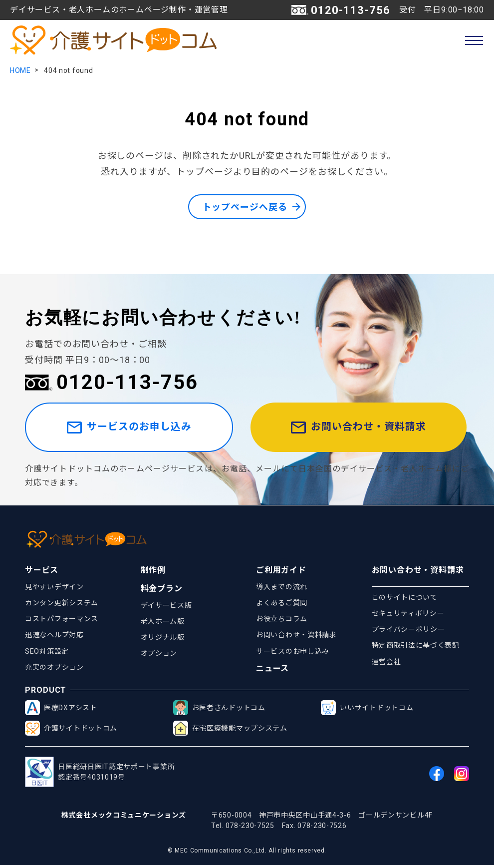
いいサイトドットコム (367, 708)
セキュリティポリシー (408, 613)
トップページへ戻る (244, 207)
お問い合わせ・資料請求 (359, 428)
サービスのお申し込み (130, 428)
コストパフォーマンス (61, 619)
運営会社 (386, 662)
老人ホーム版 (163, 621)
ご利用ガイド (281, 570)
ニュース (272, 669)
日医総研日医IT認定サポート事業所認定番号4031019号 (100, 772)
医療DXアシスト (61, 708)
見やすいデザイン (54, 587)
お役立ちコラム (281, 619)
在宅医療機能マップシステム (230, 728)
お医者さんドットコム (219, 708)
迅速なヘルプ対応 (54, 635)
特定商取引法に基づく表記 (416, 646)
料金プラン (162, 588)
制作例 (153, 570)
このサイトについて (405, 597)
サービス (41, 570)
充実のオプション (54, 667)
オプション (159, 654)
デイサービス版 (166, 605)
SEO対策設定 (47, 651)
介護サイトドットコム (71, 728)
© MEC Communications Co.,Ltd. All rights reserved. (247, 850)
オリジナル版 (163, 637)
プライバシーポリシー (408, 630)
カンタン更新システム (61, 603)
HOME (20, 70)
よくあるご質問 (281, 603)
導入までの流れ (281, 587)
